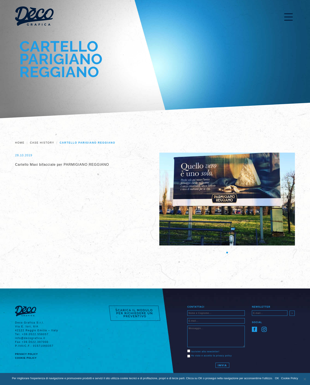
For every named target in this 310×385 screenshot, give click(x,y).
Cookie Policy (26, 358)
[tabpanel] (227, 199)
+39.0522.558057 (35, 334)
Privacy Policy (26, 354)
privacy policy (224, 355)
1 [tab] (227, 252)
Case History (42, 142)
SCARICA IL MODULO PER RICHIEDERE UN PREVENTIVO (134, 313)
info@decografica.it (30, 338)
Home (20, 142)
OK (277, 378)
